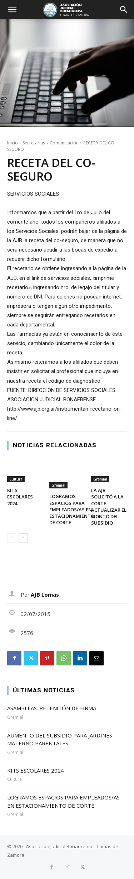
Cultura (16, 479)
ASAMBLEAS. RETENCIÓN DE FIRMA (51, 708)
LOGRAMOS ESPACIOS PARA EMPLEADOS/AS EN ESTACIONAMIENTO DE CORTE (71, 509)
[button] (12, 9)
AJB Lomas (45, 594)
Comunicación (64, 143)
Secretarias (34, 143)
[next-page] (23, 538)
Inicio (12, 143)
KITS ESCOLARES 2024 (20, 496)
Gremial (58, 485)
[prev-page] (11, 538)
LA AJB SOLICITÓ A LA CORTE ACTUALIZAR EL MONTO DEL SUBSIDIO (108, 506)
